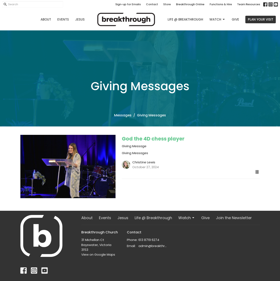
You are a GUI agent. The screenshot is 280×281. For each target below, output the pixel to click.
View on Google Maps (98, 254)
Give (235, 19)
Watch (217, 19)
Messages (122, 115)
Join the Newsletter (234, 217)
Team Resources (248, 4)
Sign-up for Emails (128, 4)
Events (63, 19)
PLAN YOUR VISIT (260, 19)
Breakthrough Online (190, 4)
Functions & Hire (221, 4)
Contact (152, 4)
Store (167, 4)
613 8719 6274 (148, 240)
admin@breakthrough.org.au (153, 246)
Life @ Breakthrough (185, 19)
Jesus (80, 19)
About (46, 19)
